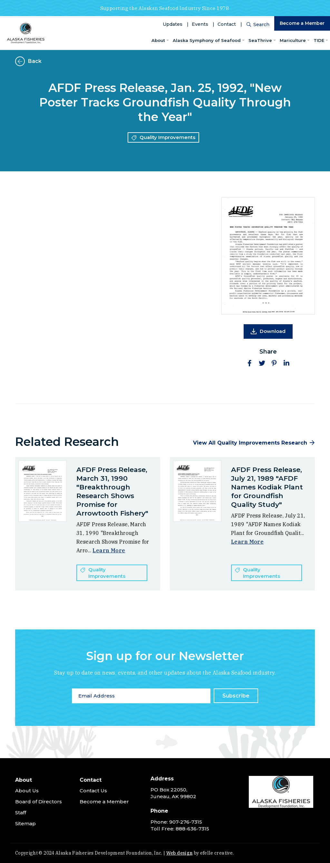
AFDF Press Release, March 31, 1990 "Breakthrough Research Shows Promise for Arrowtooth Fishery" (112, 491)
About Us (27, 791)
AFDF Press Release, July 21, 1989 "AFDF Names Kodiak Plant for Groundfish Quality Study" (267, 487)
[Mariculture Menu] (308, 40)
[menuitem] (160, 40)
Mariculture (293, 40)
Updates (172, 24)
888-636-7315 (192, 829)
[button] (250, 363)
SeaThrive (260, 40)
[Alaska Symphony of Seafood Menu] (243, 40)
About (158, 40)
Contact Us (93, 791)
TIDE (319, 40)
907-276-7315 (185, 822)
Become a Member (302, 23)
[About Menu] (167, 40)
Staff (20, 812)
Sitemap (25, 823)
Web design (179, 853)
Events (200, 24)
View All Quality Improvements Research (250, 443)
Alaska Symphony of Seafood (207, 40)
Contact (227, 24)
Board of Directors (38, 801)
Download (273, 331)
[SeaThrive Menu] (274, 40)
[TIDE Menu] (326, 40)
